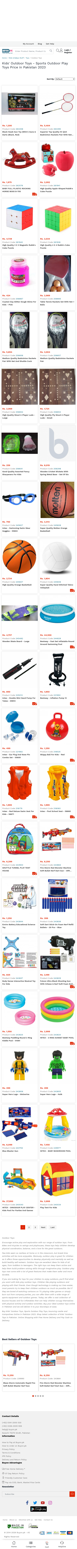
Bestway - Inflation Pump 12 (53, 698)
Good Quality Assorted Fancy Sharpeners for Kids (15, 473)
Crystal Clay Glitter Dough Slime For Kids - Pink (19, 303)
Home (4, 58)
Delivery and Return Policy (14, 1459)
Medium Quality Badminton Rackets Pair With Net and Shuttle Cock (19, 359)
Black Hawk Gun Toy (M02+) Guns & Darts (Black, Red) (19, 133)
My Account (28, 44)
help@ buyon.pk (9, 1429)
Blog (40, 44)
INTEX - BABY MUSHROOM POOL (55, 1151)
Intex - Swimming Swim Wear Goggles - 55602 (16, 529)
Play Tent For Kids (48, 1207)
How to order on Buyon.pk (14, 1446)
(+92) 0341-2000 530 (11, 1422)
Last (52, 1227)
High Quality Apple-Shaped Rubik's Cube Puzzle (56, 189)
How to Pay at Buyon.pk (13, 1442)
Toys (27, 58)
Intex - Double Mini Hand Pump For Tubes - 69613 (18, 699)
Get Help (50, 44)
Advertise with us (26, 1520)
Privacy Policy (8, 1449)
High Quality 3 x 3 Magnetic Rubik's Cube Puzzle (19, 246)
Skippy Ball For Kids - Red (52, 754)
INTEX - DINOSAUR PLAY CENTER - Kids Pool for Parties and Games (18, 1208)
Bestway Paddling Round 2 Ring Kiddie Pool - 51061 (17, 1039)
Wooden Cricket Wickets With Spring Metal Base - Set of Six (54, 473)
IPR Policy (6, 1456)
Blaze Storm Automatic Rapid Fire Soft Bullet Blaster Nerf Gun (56, 1384)
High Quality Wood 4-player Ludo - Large (18, 416)
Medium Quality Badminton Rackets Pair (57, 359)
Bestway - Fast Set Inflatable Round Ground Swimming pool (57, 642)
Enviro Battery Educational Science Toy (18, 925)
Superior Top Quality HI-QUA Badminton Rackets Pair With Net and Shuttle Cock (56, 133)
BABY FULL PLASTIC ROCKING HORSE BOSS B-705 (16, 189)
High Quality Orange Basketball (17, 585)
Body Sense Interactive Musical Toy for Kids (18, 982)
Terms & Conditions (11, 1453)
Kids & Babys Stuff (16, 58)
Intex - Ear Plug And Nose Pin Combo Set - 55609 (16, 756)
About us (13, 1520)
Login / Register (68, 51)
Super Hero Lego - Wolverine (15, 1094)
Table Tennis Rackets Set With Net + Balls (57, 303)
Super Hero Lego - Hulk (51, 1094)
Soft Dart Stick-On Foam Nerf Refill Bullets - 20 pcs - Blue (56, 925)
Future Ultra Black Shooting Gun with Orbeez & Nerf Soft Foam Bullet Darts (57, 982)
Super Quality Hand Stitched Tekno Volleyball (56, 586)
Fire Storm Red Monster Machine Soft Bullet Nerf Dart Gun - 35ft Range (55, 869)
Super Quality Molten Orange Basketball (53, 529)
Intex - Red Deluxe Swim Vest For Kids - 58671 (18, 812)
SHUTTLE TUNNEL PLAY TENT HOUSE (16, 869)
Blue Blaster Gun (10, 1151)
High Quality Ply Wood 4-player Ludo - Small (54, 416)
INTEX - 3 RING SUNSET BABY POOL (57, 1038)
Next (43, 1227)
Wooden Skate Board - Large (15, 641)
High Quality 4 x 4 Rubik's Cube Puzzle (55, 246)
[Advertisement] (38, 20)
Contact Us (48, 1520)
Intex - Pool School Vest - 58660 (55, 811)
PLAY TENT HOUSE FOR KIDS (16, 1383)
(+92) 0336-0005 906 (12, 1426)
